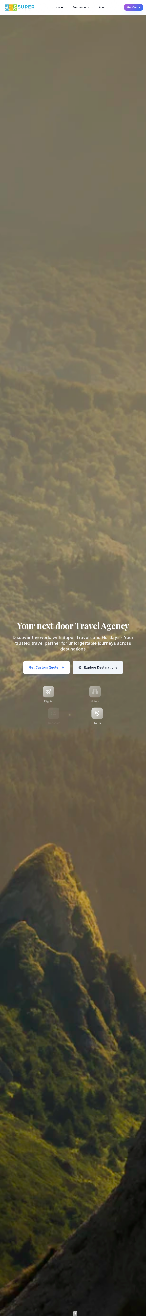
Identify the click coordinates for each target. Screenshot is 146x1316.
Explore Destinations (97, 667)
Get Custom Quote (46, 667)
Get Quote (133, 7)
